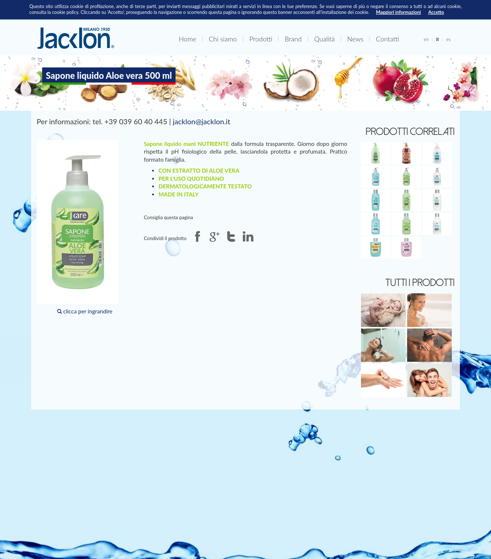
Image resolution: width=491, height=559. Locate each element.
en (426, 39)
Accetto (436, 12)
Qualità (324, 39)
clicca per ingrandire (77, 227)
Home (187, 39)
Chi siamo (223, 39)
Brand (293, 39)
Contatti (387, 39)
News (355, 39)
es (448, 39)
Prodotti (260, 39)
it (437, 39)
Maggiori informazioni (398, 12)
